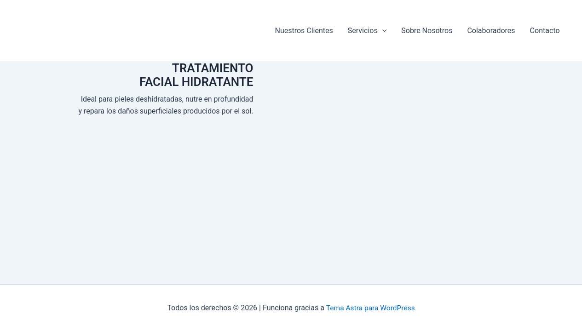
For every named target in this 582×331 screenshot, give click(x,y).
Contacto (545, 30)
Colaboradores (491, 30)
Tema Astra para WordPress (370, 307)
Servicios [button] (367, 30)
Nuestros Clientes (304, 30)
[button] (382, 30)
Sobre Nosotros (426, 30)
